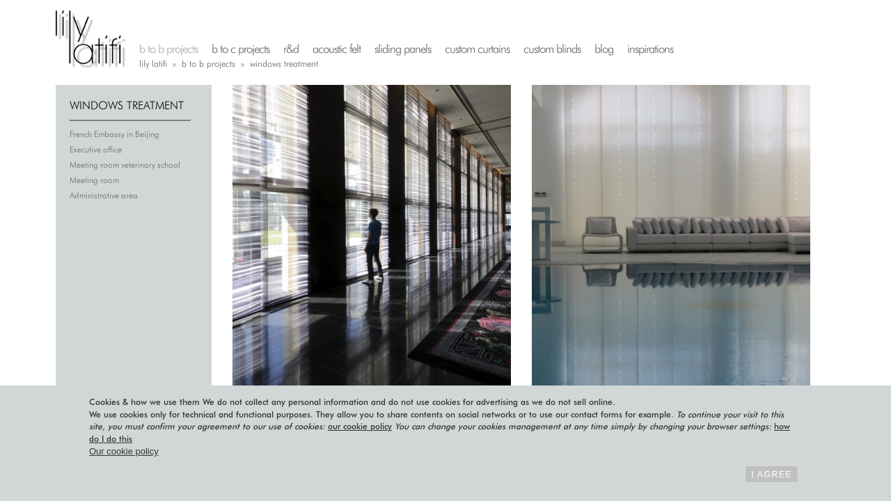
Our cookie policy (124, 451)
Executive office (96, 149)
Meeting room (94, 180)
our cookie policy (360, 426)
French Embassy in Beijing (114, 134)
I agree (771, 474)
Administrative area (104, 195)
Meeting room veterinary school (125, 164)
